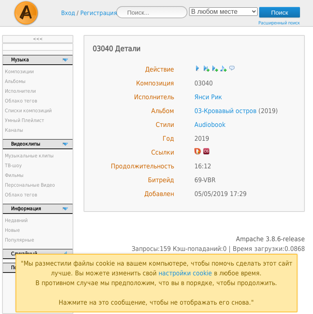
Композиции (19, 71)
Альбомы (15, 81)
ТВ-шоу (13, 165)
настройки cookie (185, 273)
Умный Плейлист (24, 120)
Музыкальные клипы (29, 156)
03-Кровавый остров (225, 111)
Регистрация (98, 13)
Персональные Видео (30, 185)
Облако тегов (21, 101)
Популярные (19, 240)
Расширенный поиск (279, 23)
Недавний (16, 220)
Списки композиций (28, 110)
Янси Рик (208, 97)
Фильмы (14, 175)
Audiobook (209, 125)
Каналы (14, 130)
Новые (12, 230)
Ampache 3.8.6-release (270, 239)
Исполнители (20, 91)
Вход (68, 13)
